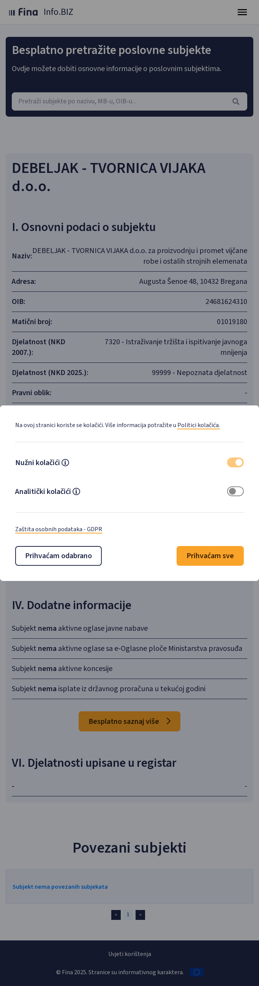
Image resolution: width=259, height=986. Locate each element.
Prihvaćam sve (210, 556)
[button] (65, 463)
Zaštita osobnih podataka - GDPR (58, 529)
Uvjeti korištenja (129, 954)
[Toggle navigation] (242, 12)
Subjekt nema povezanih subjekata (60, 887)
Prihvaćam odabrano (58, 556)
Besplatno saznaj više (129, 721)
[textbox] (129, 101)
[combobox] (129, 101)
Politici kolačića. (198, 425)
